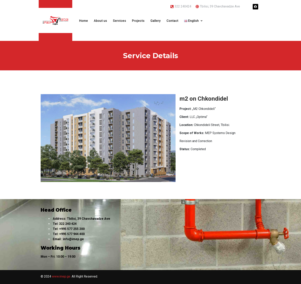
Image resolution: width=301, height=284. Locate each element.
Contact (172, 21)
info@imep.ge (73, 239)
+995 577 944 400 (72, 234)
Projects (138, 21)
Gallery (155, 21)
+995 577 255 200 (72, 229)
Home (83, 21)
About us (100, 21)
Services (119, 21)
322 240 (64, 224)
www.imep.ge (61, 276)
